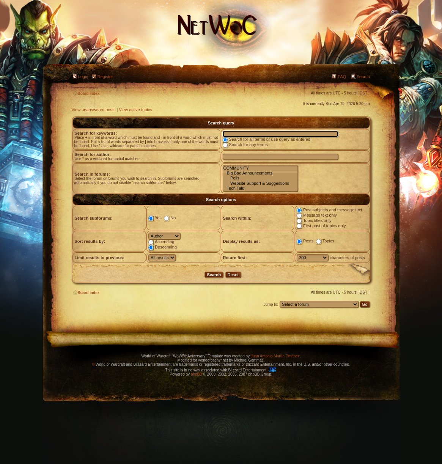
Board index (86, 93)
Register (105, 76)
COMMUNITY (260, 168)
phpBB (196, 374)
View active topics (135, 109)
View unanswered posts (94, 109)
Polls (260, 178)
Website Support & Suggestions (260, 183)
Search (363, 76)
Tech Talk (260, 188)
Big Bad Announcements (260, 173)
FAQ (342, 76)
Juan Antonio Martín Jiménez (275, 356)
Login (83, 76)
